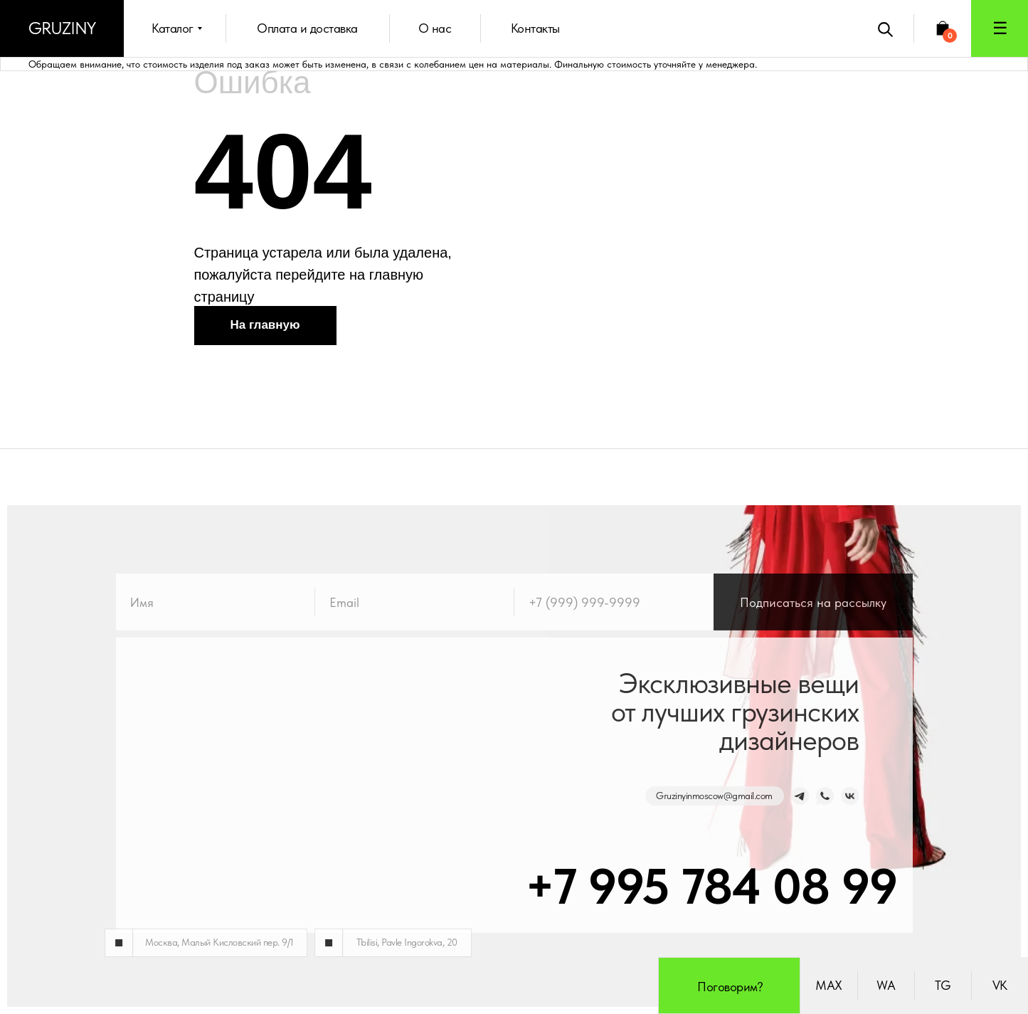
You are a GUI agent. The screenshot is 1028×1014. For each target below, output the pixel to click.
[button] (999, 28)
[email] (414, 625)
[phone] (614, 625)
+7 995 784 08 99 (681, 886)
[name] (215, 625)
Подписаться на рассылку (813, 625)
